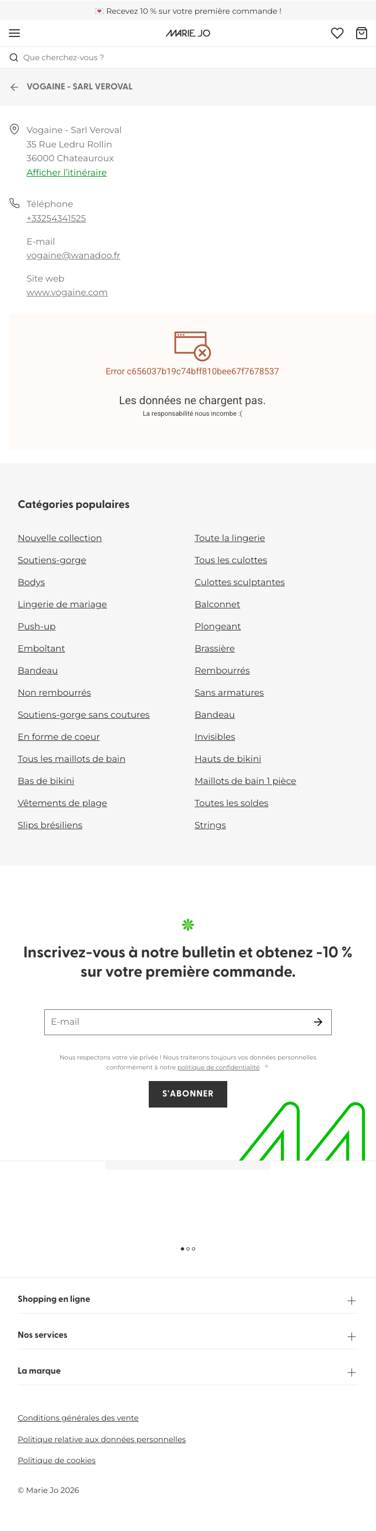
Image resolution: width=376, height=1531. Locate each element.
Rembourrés (222, 671)
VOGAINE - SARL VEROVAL (71, 87)
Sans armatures (229, 693)
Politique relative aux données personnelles (102, 1439)
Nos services (188, 1336)
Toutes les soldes (231, 803)
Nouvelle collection (60, 538)
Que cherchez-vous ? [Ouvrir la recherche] (56, 57)
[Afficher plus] (266, 1067)
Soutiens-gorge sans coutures (84, 715)
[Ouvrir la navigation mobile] (14, 33)
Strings (210, 825)
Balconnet (218, 605)
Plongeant (218, 627)
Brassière (215, 649)
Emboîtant (41, 649)
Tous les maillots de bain (72, 759)
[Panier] (361, 33)
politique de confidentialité (218, 1067)
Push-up (37, 627)
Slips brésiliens (50, 825)
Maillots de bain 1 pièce (245, 781)
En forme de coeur (59, 737)
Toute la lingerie (230, 538)
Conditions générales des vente (78, 1418)
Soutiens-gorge (52, 560)
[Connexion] (337, 33)
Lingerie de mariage (62, 605)
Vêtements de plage (62, 803)
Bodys (31, 583)
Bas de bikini (46, 781)
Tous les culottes (231, 560)
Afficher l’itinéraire (67, 173)
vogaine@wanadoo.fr (74, 256)
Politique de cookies (57, 1460)
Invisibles (215, 737)
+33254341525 (56, 219)
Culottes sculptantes (240, 583)
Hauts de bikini (228, 759)
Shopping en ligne (188, 1300)
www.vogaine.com (67, 293)
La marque (188, 1372)
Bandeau (38, 671)
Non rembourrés (54, 693)
